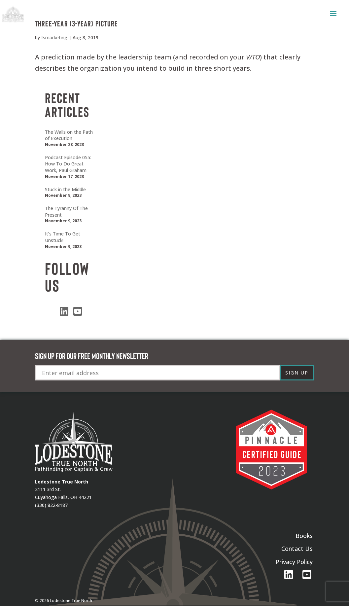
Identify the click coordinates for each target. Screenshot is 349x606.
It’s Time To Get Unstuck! (62, 237)
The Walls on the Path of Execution (69, 135)
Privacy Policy (294, 562)
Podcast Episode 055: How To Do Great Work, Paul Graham (68, 163)
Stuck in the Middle (65, 189)
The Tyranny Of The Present (66, 211)
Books (304, 536)
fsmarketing (54, 37)
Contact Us (297, 549)
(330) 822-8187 (51, 505)
